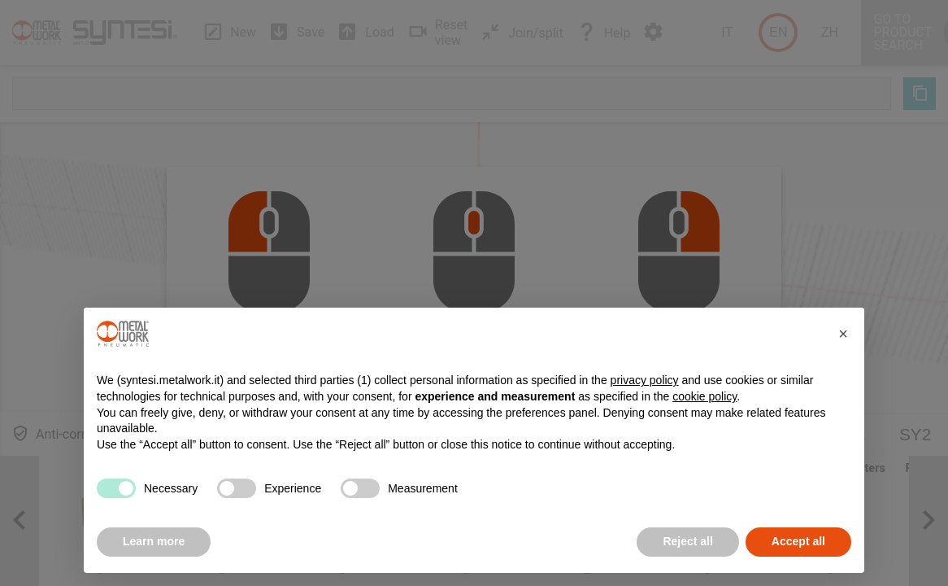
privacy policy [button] (645, 380)
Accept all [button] (798, 541)
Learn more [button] (154, 541)
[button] (843, 334)
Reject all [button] (687, 541)
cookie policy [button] (704, 396)
